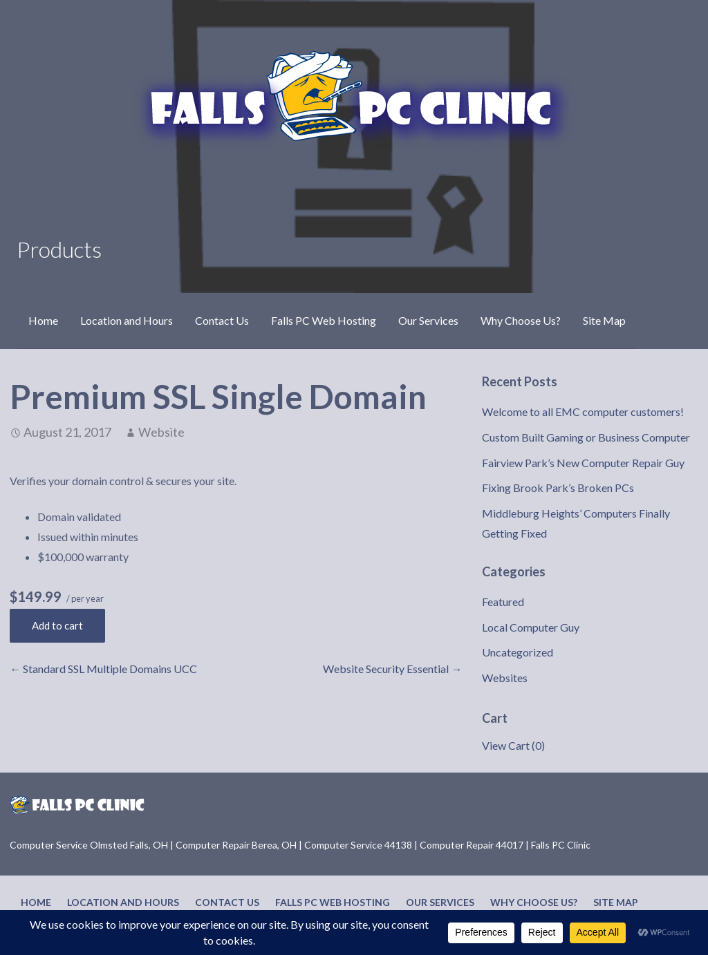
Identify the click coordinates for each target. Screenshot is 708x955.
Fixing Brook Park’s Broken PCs (558, 487)
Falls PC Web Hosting (323, 320)
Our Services (428, 320)
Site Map (604, 320)
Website (161, 431)
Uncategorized (517, 652)
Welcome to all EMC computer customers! (583, 411)
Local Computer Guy (530, 627)
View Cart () (513, 745)
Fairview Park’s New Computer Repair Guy (583, 462)
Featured (503, 601)
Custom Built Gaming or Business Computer (586, 437)
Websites (505, 677)
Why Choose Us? (521, 320)
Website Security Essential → (392, 668)
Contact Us (222, 320)
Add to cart (57, 625)
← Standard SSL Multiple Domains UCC (103, 668)
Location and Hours (126, 320)
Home (43, 320)
